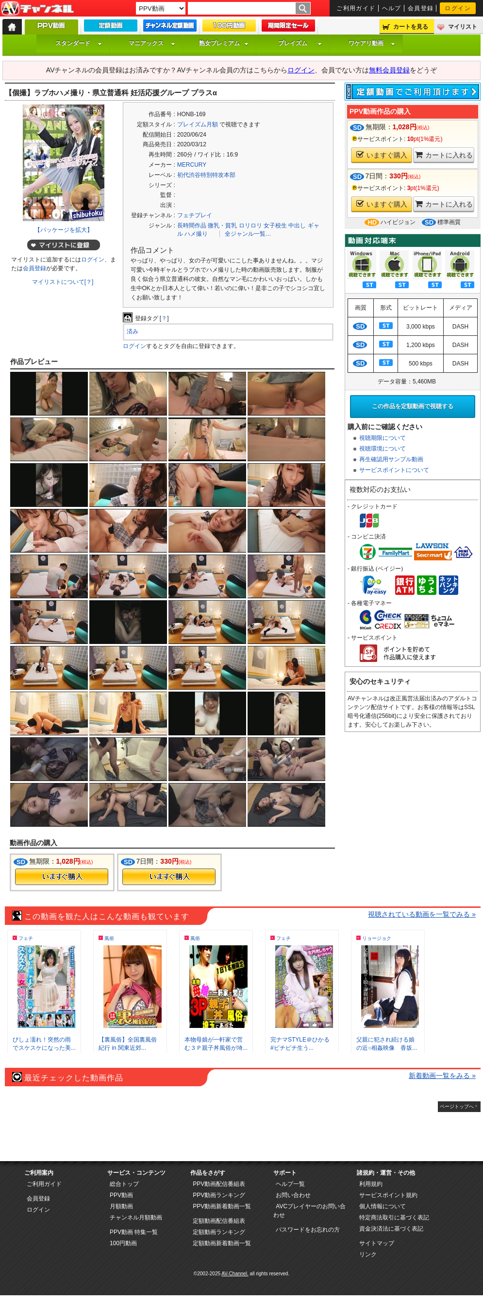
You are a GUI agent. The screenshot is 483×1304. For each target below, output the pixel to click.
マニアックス (152, 43)
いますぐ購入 (381, 155)
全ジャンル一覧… (248, 233)
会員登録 (421, 8)
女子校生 (275, 225)
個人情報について (382, 1206)
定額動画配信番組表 (219, 1220)
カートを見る (410, 26)
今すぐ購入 (61, 877)
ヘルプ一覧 (290, 1184)
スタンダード (78, 43)
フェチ (25, 938)
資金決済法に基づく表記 (391, 1228)
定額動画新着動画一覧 (222, 1243)
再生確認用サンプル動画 (391, 459)
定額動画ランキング (219, 1232)
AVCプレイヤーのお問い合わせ (309, 1210)
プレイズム (300, 43)
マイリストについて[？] (63, 281)
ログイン (458, 8)
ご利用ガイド (356, 8)
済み (132, 331)
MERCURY (191, 164)
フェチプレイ (194, 215)
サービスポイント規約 (388, 1195)
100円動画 (123, 1243)
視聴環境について (382, 448)
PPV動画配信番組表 (219, 1184)
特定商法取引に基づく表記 (394, 1217)
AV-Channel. (234, 1273)
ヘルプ (391, 8)
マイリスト (462, 26)
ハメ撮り (196, 233)
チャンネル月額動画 (136, 1217)
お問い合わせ (293, 1195)
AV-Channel (37, 9)
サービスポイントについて (394, 470)
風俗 (109, 938)
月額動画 (121, 1206)
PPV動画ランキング (219, 1195)
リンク (368, 1254)
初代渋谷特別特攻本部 (206, 175)
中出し (297, 225)
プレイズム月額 (197, 124)
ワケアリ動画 (372, 43)
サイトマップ (376, 1243)
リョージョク (376, 938)
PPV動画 (121, 1195)
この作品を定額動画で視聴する (412, 406)
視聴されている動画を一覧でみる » (422, 914)
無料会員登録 (389, 70)
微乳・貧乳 (222, 225)
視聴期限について (382, 438)
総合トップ (124, 1184)
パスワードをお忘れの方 (308, 1229)
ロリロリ (250, 225)
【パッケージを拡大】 (63, 229)
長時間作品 (191, 225)
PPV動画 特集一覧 (134, 1232)
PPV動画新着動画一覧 (222, 1206)
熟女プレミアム (224, 43)
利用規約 (371, 1184)
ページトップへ (457, 1106)
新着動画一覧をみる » (442, 1075)
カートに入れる (444, 155)
